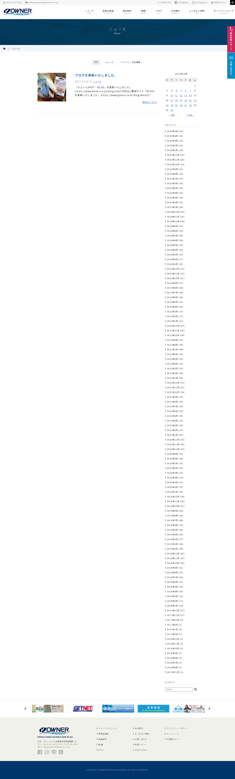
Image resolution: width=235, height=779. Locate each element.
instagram (199, 2)
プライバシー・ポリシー (177, 728)
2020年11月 (173, 444)
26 (181, 105)
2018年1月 (172, 605)
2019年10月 (173, 506)
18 (176, 100)
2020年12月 (173, 439)
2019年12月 (173, 496)
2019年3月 (172, 539)
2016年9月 (172, 653)
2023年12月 (173, 268)
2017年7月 (172, 629)
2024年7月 (172, 235)
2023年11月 (173, 273)
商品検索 (102, 739)
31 (171, 110)
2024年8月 (172, 230)
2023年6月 (172, 297)
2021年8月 (172, 401)
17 (171, 100)
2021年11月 (173, 387)
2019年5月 (172, 529)
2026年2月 (172, 145)
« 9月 (172, 115)
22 (195, 100)
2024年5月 (172, 245)
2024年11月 (173, 216)
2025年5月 (172, 188)
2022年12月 (173, 325)
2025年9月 (172, 169)
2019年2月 (172, 544)
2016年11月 (173, 643)
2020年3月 (172, 482)
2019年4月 (172, 534)
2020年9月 (172, 453)
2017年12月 (173, 610)
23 (167, 105)
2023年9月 (172, 283)
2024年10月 (173, 221)
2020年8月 (172, 458)
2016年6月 (172, 667)
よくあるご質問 (142, 733)
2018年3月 (172, 596)
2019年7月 (172, 520)
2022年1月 (172, 377)
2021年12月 (173, 382)
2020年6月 (172, 468)
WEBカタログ (219, 2)
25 (176, 105)
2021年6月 (172, 411)
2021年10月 (173, 392)
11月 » (190, 115)
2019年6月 (172, 525)
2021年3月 (172, 425)
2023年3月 (172, 311)
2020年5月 (172, 472)
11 (176, 95)
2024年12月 (173, 211)
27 (185, 105)
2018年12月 (173, 553)
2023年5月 (172, 302)
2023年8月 (172, 287)
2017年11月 (173, 615)
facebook (181, 2)
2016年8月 (172, 657)
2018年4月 (172, 591)
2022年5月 (172, 359)
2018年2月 (172, 601)
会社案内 (139, 728)
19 (181, 100)
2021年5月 (172, 415)
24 (171, 105)
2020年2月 (172, 487)
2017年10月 (173, 619)
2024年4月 (172, 249)
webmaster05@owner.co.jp (42, 2)
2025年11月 (173, 159)
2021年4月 (172, 420)
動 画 (100, 744)
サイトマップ (172, 733)
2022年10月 (173, 335)
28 (190, 105)
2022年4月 (172, 363)
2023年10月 (173, 278)
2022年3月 (172, 368)
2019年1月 (172, 548)
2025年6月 (172, 183)
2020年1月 (172, 491)
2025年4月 (172, 192)
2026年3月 (172, 140)
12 (181, 95)
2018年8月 (172, 572)
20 (185, 100)
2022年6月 (172, 354)
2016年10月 (173, 648)
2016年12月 (173, 638)
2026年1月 (172, 150)
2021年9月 (172, 396)
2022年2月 (172, 373)
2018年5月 (172, 586)
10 (171, 95)
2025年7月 (172, 178)
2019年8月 (172, 515)
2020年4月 (172, 477)
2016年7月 (172, 662)
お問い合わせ (141, 739)
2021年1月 (172, 434)
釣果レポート (141, 744)
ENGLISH (166, 2)
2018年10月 (173, 563)
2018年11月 (173, 558)
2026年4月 (172, 135)
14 (190, 95)
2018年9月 (172, 567)
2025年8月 (172, 173)
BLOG (101, 750)
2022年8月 (172, 344)
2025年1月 (172, 207)
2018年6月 (172, 582)
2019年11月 (173, 501)
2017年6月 (172, 634)
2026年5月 (172, 131)
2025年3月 (172, 197)
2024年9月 (172, 226)
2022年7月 (172, 349)
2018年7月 (172, 577)
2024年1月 (172, 264)
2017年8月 (172, 624)
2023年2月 (172, 316)
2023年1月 (172, 321)
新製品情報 (103, 733)
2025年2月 (172, 202)
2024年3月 (172, 254)
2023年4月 (172, 306)
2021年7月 (172, 406)
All (96, 62)
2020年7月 (172, 463)
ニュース (15, 48)
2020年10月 (173, 449)
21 (190, 100)
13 (185, 95)
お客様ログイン (173, 739)
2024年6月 (172, 240)
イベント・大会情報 (131, 62)
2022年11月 (173, 330)
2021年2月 (172, 430)
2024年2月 (172, 259)
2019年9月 (172, 510)
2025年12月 (173, 154)
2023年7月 (172, 292)
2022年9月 (172, 340)
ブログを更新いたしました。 (96, 75)
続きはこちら (150, 102)
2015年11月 (173, 672)
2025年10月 (173, 164)
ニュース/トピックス (107, 728)
